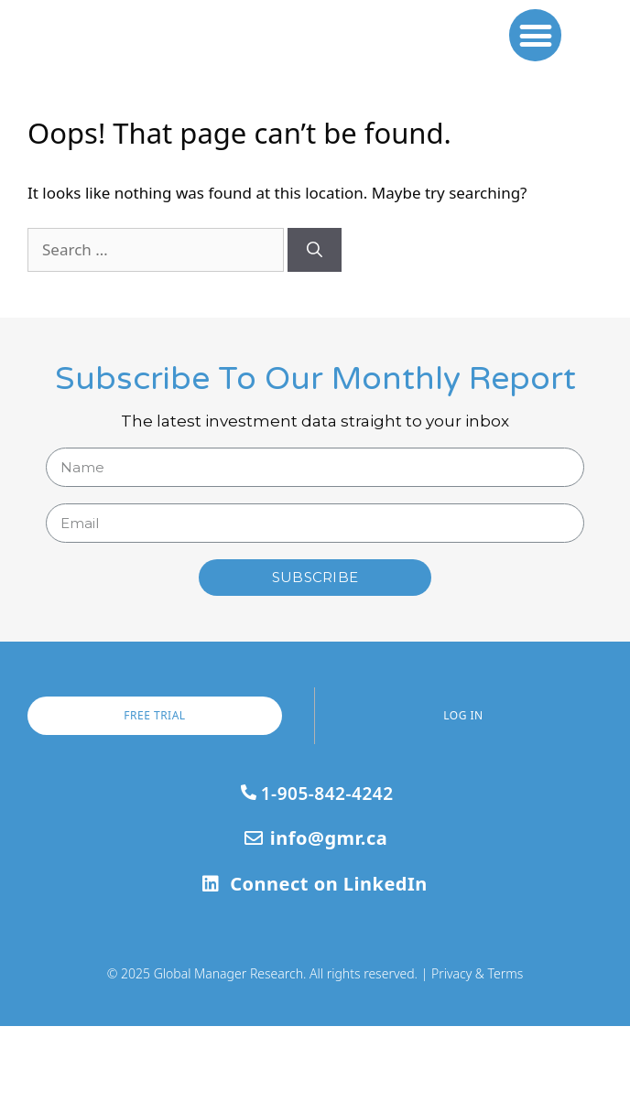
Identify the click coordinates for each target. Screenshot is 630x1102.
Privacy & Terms (477, 1048)
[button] (535, 73)
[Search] (315, 326)
